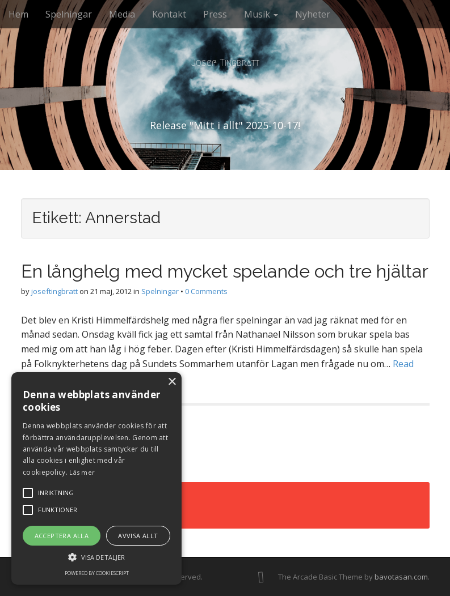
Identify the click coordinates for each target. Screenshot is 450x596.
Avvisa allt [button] (138, 535)
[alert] (96, 478)
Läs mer (82, 472)
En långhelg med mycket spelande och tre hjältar (224, 271)
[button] (96, 556)
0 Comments (206, 291)
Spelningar (68, 14)
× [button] (171, 382)
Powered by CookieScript (97, 573)
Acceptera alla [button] (62, 535)
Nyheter (312, 14)
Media (122, 14)
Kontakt (169, 14)
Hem (18, 14)
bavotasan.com (401, 577)
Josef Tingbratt (225, 62)
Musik (261, 14)
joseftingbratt (54, 291)
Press (215, 14)
